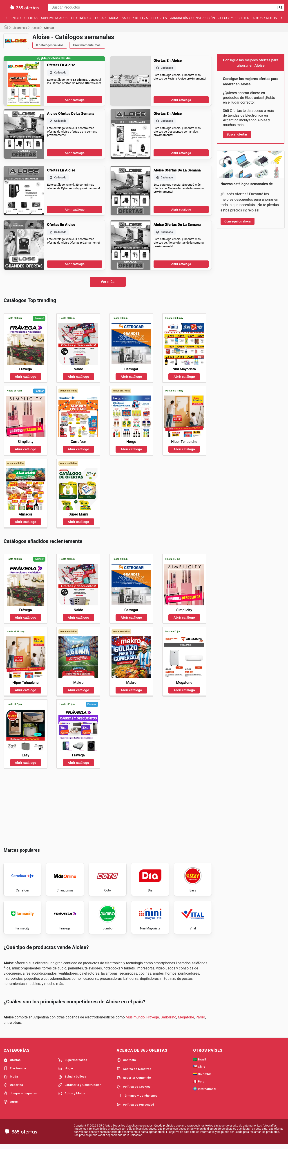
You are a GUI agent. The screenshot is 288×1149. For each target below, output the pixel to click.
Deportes (159, 18)
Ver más (107, 282)
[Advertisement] (108, 807)
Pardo (200, 1021)
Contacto (126, 1064)
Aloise (35, 27)
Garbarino (168, 1021)
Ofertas (31, 18)
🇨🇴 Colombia (202, 1078)
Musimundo (135, 1021)
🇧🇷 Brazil (199, 1063)
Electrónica (81, 18)
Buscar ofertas (237, 134)
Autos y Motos (265, 18)
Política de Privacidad (135, 1109)
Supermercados (54, 18)
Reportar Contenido (134, 1082)
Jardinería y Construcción (192, 18)
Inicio (16, 18)
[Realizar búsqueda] (280, 7)
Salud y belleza (135, 18)
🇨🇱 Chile (199, 1070)
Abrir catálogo (75, 100)
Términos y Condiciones (137, 1100)
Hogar (100, 18)
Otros (11, 1106)
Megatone (186, 1021)
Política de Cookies (134, 1091)
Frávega (152, 1021)
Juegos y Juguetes (234, 18)
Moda (113, 18)
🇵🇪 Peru (199, 1085)
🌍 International (204, 1092)
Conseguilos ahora (237, 221)
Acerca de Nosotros (134, 1073)
